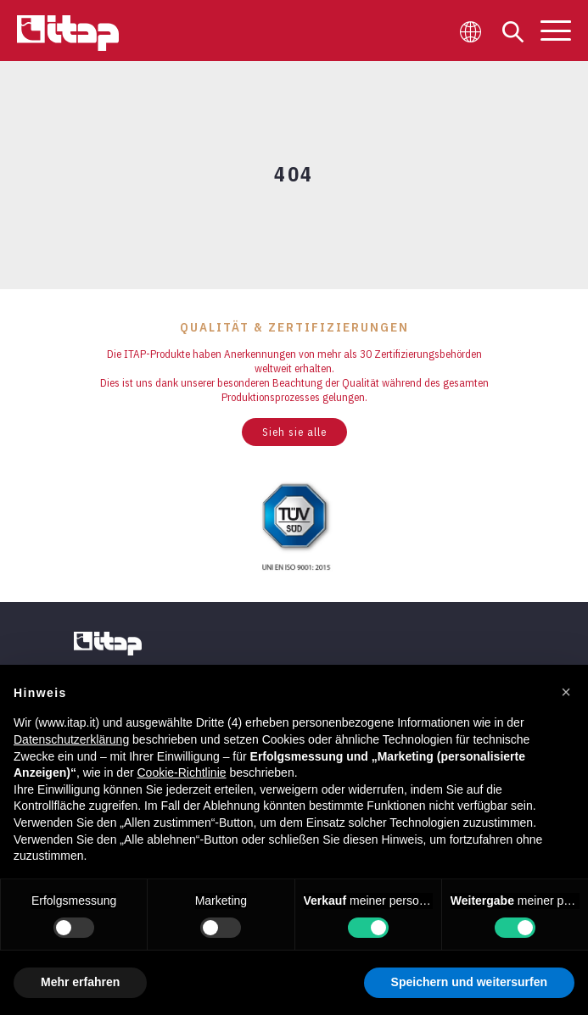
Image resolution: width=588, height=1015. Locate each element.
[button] (566, 691)
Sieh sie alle (294, 432)
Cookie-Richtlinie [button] (181, 772)
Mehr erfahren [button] (80, 982)
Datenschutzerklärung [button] (71, 739)
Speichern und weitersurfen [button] (469, 982)
